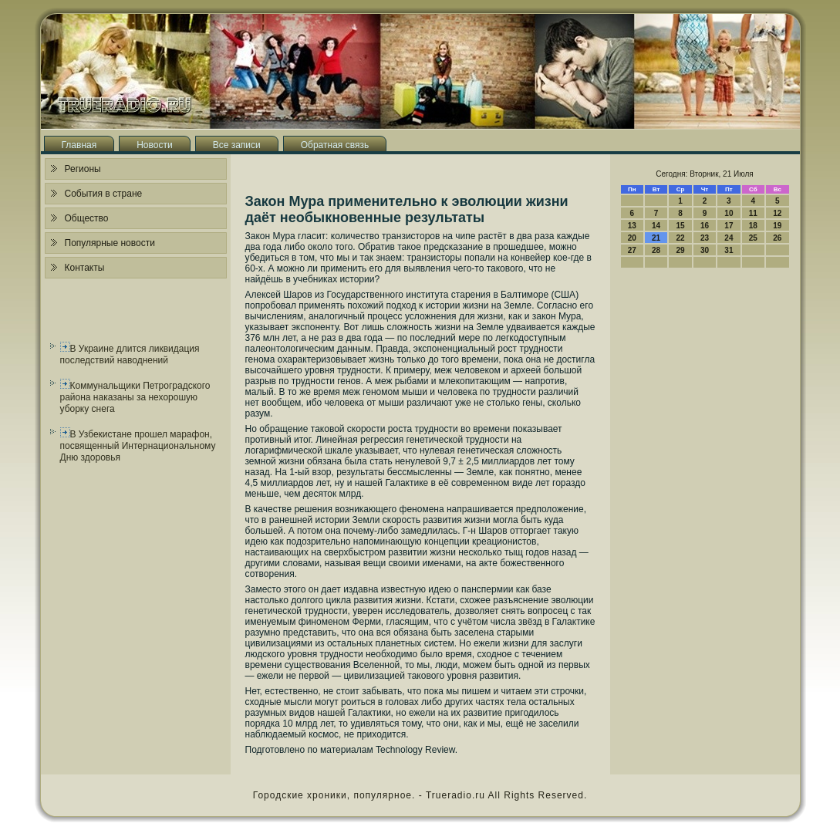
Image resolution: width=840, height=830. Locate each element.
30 (704, 250)
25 (753, 238)
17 (728, 225)
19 (777, 225)
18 (753, 225)
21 (656, 238)
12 (777, 213)
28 (656, 250)
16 (704, 225)
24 (728, 238)
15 (680, 225)
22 (680, 238)
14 (656, 225)
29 (680, 250)
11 (753, 213)
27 (632, 250)
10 (728, 213)
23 (704, 238)
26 (777, 238)
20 (632, 238)
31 (728, 250)
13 (632, 225)
